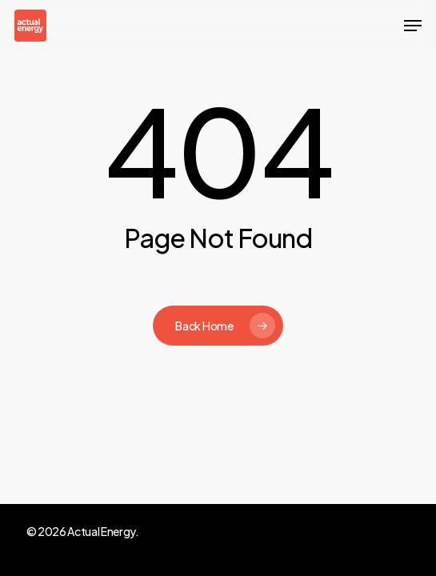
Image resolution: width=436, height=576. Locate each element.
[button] (413, 26)
